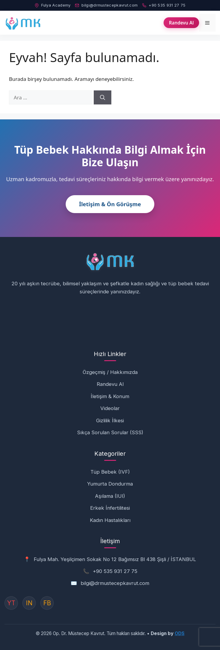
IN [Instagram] (29, 603)
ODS (179, 633)
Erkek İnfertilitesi (110, 508)
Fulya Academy (53, 5)
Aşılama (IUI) (110, 496)
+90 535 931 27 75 (163, 5)
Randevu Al (181, 23)
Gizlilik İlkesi (110, 420)
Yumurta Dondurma (110, 484)
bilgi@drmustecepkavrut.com (106, 5)
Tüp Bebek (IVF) (110, 472)
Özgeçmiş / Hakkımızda (110, 372)
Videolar (110, 408)
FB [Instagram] (47, 603)
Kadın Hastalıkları (110, 520)
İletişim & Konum (110, 396)
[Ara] (102, 97)
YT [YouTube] (11, 603)
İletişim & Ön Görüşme (110, 204)
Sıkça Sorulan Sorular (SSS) (110, 432)
